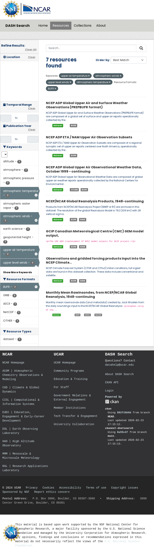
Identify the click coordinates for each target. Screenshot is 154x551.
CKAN (112, 401)
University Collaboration (74, 424)
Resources (61, 25)
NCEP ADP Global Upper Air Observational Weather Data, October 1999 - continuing (94, 169)
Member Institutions (70, 407)
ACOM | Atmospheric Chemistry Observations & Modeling (22, 375)
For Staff (61, 387)
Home (43, 25)
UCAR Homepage (65, 362)
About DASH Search (119, 374)
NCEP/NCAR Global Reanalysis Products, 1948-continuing (95, 201)
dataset (57, 125)
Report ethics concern (52, 492)
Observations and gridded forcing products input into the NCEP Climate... (95, 260)
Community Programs (69, 370)
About (101, 25)
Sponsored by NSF (15, 492)
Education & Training (70, 379)
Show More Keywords (17, 272)
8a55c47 (122, 432)
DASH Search (17, 25)
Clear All (30, 49)
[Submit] (141, 48)
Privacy (32, 487)
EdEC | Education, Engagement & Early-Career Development (23, 416)
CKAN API (112, 382)
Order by (102, 60)
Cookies (48, 487)
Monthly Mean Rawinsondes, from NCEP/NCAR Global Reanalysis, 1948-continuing (91, 294)
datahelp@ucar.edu (119, 364)
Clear (31, 57)
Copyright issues (124, 487)
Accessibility (70, 487)
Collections (82, 25)
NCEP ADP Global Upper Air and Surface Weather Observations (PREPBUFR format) (87, 105)
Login (109, 390)
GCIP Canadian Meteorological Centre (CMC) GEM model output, (95, 233)
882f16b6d (124, 412)
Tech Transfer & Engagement (75, 416)
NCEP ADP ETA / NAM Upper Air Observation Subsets (89, 137)
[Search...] (91, 48)
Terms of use (96, 487)
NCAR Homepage (13, 362)
